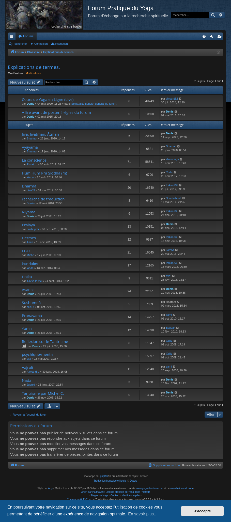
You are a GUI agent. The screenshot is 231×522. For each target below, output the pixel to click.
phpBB (104, 476)
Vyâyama (30, 147)
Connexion (41, 43)
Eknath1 (32, 164)
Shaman (32, 138)
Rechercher (19, 43)
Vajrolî (27, 367)
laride (30, 268)
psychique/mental (38, 354)
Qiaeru (133, 480)
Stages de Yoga (99, 495)
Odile (169, 340)
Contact (115, 495)
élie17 (30, 306)
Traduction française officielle (110, 480)
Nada (26, 380)
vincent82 (172, 98)
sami (169, 314)
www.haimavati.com (181, 488)
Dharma (29, 185)
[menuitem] (204, 36)
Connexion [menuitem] (212, 37)
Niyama (28, 211)
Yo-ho (30, 177)
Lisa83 (31, 190)
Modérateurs (33, 73)
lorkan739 (172, 185)
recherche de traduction (43, 198)
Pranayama (32, 315)
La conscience (34, 160)
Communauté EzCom (79, 499)
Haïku (27, 276)
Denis (30, 103)
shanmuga (172, 159)
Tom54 (170, 249)
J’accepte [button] (202, 511)
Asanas (28, 289)
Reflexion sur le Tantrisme (45, 341)
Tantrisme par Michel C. (43, 393)
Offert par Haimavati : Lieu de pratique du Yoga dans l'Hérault (115, 492)
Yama (27, 328)
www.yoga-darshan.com (149, 488)
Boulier (31, 203)
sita (29, 358)
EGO (26, 250)
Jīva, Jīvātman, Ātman (40, 134)
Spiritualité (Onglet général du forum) (94, 103)
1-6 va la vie (34, 280)
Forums (28, 36)
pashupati (33, 229)
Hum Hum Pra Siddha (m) (44, 173)
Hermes (29, 237)
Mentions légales (131, 495)
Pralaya (28, 224)
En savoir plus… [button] (143, 514)
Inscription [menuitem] (220, 37)
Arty (50, 488)
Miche (30, 255)
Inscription (61, 43)
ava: (168, 275)
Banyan (170, 327)
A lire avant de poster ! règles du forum (56, 112)
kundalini (30, 263)
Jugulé (31, 384)
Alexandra (33, 371)
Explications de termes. (34, 67)
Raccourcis (13, 37)
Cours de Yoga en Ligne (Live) (47, 99)
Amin (30, 242)
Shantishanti (173, 198)
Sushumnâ (31, 302)
